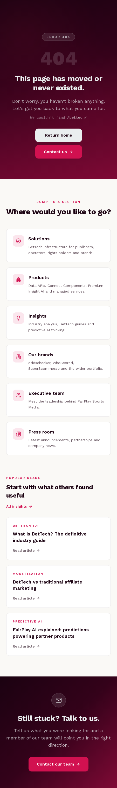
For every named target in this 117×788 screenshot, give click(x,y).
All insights (19, 506)
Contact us (58, 151)
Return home (58, 135)
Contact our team (58, 764)
